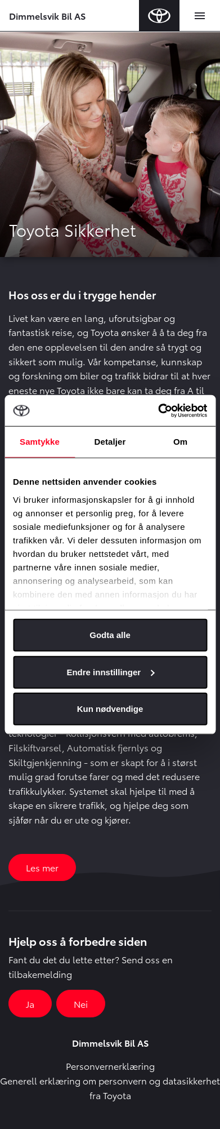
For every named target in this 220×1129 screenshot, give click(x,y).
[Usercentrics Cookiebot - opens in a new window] (158, 410)
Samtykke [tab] (40, 441)
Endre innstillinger (110, 671)
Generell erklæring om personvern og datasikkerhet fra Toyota (110, 1087)
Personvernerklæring (110, 1065)
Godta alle (110, 635)
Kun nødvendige (110, 709)
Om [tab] (180, 441)
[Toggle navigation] (199, 16)
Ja (30, 1003)
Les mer (42, 867)
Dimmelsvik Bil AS (47, 15)
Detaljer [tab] (110, 441)
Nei (81, 1003)
